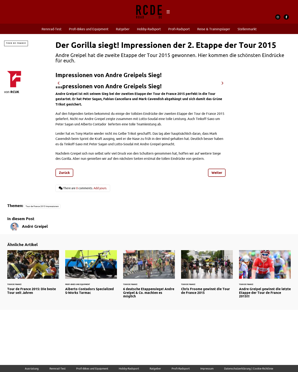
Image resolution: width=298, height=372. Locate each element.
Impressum (207, 368)
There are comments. (83, 188)
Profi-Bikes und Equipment (88, 29)
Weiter (216, 172)
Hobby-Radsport (149, 29)
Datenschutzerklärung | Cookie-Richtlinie (248, 368)
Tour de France (16, 43)
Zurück (64, 172)
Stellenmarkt (247, 29)
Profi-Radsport (179, 29)
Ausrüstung (32, 368)
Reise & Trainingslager (213, 29)
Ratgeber (123, 29)
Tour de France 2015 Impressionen (42, 206)
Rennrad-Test (51, 29)
